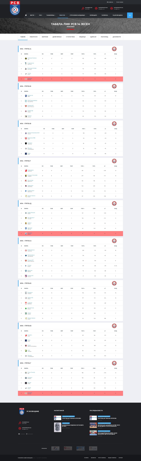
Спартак (30, 302)
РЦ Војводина (118, 15)
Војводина (30, 170)
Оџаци (29, 265)
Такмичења (50, 15)
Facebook (110, 2)
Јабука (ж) (30, 297)
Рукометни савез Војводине (25, 457)
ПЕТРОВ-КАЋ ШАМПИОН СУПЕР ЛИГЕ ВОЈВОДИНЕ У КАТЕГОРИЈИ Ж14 (109, 425)
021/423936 (87, 9)
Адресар (93, 37)
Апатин (30, 115)
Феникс (30, 148)
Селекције (93, 15)
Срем (29, 345)
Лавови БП (31, 105)
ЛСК (29, 350)
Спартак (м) (31, 63)
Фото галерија (102, 457)
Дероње (30, 270)
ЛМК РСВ (62, 15)
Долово (30, 233)
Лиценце (82, 37)
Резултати (33, 37)
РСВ (40, 15)
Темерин (30, 292)
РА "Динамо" (31, 217)
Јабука (29, 222)
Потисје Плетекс (32, 58)
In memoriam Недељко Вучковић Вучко (73, 425)
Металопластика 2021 (33, 132)
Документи (117, 37)
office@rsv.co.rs (102, 9)
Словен (30, 335)
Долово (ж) (31, 307)
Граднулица (31, 190)
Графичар (30, 110)
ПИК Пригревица (32, 100)
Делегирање (57, 37)
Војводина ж (31, 250)
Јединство (30, 185)
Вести (32, 15)
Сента (29, 73)
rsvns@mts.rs (117, 9)
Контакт (121, 457)
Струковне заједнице (77, 15)
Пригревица (31, 255)
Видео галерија (112, 457)
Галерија (105, 15)
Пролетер (30, 180)
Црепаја (30, 228)
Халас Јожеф (31, 372)
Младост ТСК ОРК (32, 175)
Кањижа (30, 78)
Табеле (22, 37)
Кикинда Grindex (32, 68)
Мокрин (30, 377)
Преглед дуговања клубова (71, 418)
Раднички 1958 (31, 138)
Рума (29, 153)
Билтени (45, 37)
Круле (29, 382)
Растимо (30, 143)
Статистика (70, 37)
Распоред (104, 37)
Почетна (86, 457)
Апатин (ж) (30, 275)
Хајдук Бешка (31, 212)
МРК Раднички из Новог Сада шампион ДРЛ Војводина (107, 433)
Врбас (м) (30, 95)
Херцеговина (31, 195)
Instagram (119, 2)
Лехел (29, 313)
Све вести (93, 457)
